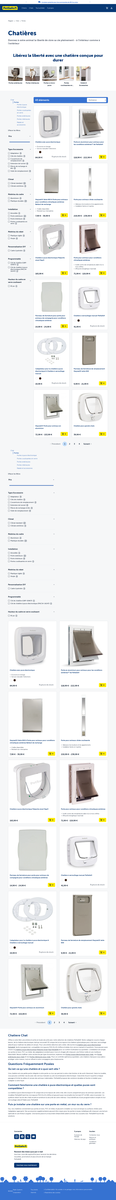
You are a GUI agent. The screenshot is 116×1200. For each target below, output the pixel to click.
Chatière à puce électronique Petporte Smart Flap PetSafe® (36, 1050)
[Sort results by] (96, 100)
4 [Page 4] (79, 444)
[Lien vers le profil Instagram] (16, 1136)
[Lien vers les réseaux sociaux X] (27, 1136)
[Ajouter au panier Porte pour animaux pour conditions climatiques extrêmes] (102, 273)
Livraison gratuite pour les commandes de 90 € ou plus (59, 2)
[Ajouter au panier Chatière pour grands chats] (102, 434)
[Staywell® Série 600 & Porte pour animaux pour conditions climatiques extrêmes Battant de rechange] (52, 191)
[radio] (36, 152)
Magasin (10, 21)
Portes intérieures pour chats (40, 1057)
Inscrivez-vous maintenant (27, 1165)
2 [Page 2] (69, 444)
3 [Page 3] (74, 444)
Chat (17, 21)
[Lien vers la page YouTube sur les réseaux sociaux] (33, 1136)
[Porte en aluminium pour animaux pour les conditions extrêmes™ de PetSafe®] (90, 133)
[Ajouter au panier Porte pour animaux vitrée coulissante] (102, 215)
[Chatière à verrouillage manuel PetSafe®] (90, 304)
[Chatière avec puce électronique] (52, 133)
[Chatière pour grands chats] (90, 413)
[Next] (90, 2)
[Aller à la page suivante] (87, 444)
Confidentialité (49, 1189)
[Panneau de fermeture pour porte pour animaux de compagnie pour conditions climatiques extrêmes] (52, 304)
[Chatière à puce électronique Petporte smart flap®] (52, 249)
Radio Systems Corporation (17, 1191)
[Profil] (112, 8)
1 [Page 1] (64, 444)
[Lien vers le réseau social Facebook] (22, 1136)
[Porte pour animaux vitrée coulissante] (90, 191)
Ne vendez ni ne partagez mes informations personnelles (74, 1189)
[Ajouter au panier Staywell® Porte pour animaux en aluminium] (64, 434)
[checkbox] (9, 153)
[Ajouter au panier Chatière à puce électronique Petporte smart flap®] (64, 273)
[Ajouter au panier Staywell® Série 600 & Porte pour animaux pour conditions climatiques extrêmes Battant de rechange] (64, 215)
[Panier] (107, 8)
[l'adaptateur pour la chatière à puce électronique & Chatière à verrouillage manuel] (52, 359)
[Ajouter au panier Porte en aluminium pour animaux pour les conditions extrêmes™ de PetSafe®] (102, 157)
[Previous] (26, 2)
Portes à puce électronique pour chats (79, 1054)
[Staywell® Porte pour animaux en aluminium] (52, 413)
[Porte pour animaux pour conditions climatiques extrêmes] (90, 249)
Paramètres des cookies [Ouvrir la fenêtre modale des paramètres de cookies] (52, 1192)
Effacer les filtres (14, 130)
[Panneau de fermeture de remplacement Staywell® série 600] (90, 359)
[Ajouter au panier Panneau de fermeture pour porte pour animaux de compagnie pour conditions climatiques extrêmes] (64, 326)
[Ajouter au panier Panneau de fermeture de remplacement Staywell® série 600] (102, 383)
